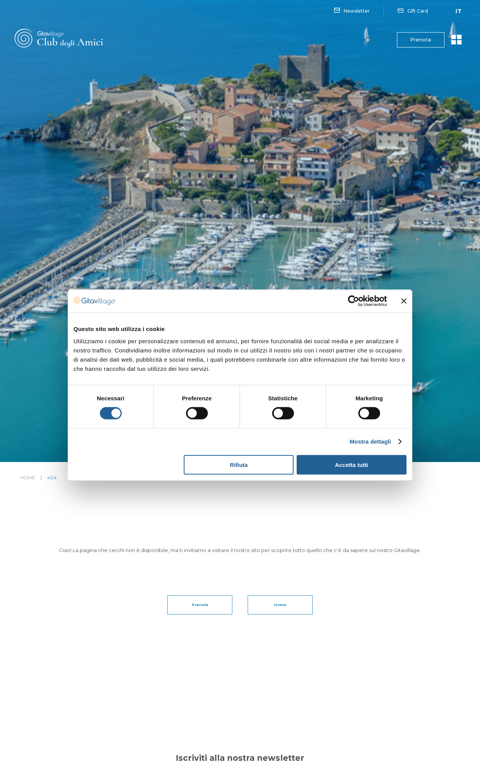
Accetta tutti (351, 464)
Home (27, 477)
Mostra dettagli (370, 441)
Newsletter (352, 11)
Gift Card (413, 11)
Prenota (417, 39)
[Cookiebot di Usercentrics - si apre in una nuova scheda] (353, 301)
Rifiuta (239, 464)
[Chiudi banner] (404, 301)
